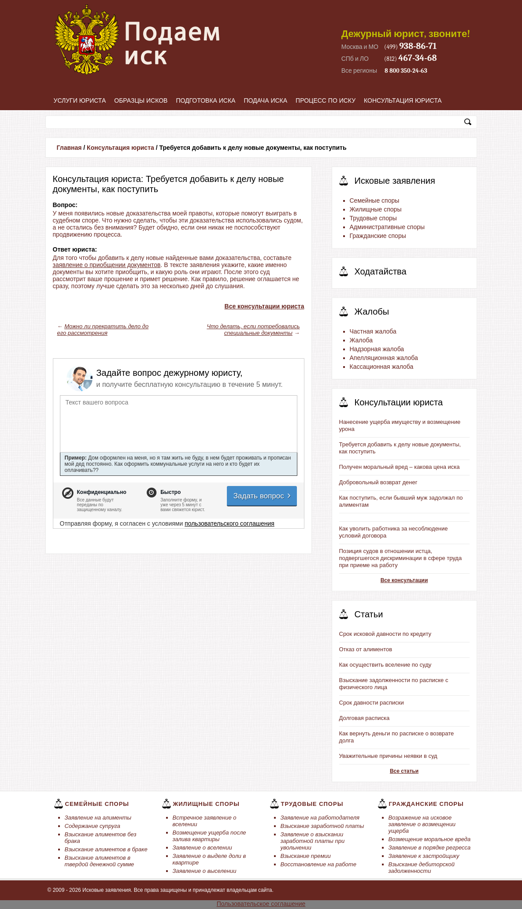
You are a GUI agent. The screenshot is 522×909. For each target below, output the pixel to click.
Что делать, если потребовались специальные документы (253, 329)
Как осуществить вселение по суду (385, 664)
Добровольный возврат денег (378, 482)
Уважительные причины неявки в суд (388, 756)
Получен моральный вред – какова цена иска (399, 467)
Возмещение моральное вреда (430, 839)
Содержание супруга (92, 826)
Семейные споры (375, 200)
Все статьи (404, 771)
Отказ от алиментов (365, 649)
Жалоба (361, 340)
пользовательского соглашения (229, 523)
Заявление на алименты (98, 817)
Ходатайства (381, 271)
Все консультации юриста (264, 306)
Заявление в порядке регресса (430, 847)
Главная (69, 147)
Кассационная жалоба (382, 366)
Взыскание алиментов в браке (106, 849)
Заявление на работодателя (320, 817)
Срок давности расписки (371, 702)
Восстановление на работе (318, 864)
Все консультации (404, 580)
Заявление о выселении (205, 871)
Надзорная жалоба (377, 348)
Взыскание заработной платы (322, 826)
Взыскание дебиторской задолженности (422, 867)
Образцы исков (140, 100)
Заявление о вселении (202, 847)
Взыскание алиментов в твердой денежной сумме (99, 861)
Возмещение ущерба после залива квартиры (209, 835)
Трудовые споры (373, 218)
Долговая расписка (364, 718)
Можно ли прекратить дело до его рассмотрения (103, 329)
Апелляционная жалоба (384, 357)
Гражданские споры (378, 235)
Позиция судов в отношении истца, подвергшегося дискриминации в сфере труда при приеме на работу (400, 558)
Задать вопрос (262, 496)
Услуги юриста (80, 100)
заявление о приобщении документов (107, 264)
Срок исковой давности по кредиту (385, 634)
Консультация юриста (403, 100)
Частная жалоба (373, 331)
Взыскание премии (306, 856)
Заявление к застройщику (424, 856)
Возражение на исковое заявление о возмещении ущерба (422, 824)
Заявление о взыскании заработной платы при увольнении (313, 841)
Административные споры (387, 226)
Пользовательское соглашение (261, 903)
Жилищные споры (376, 209)
